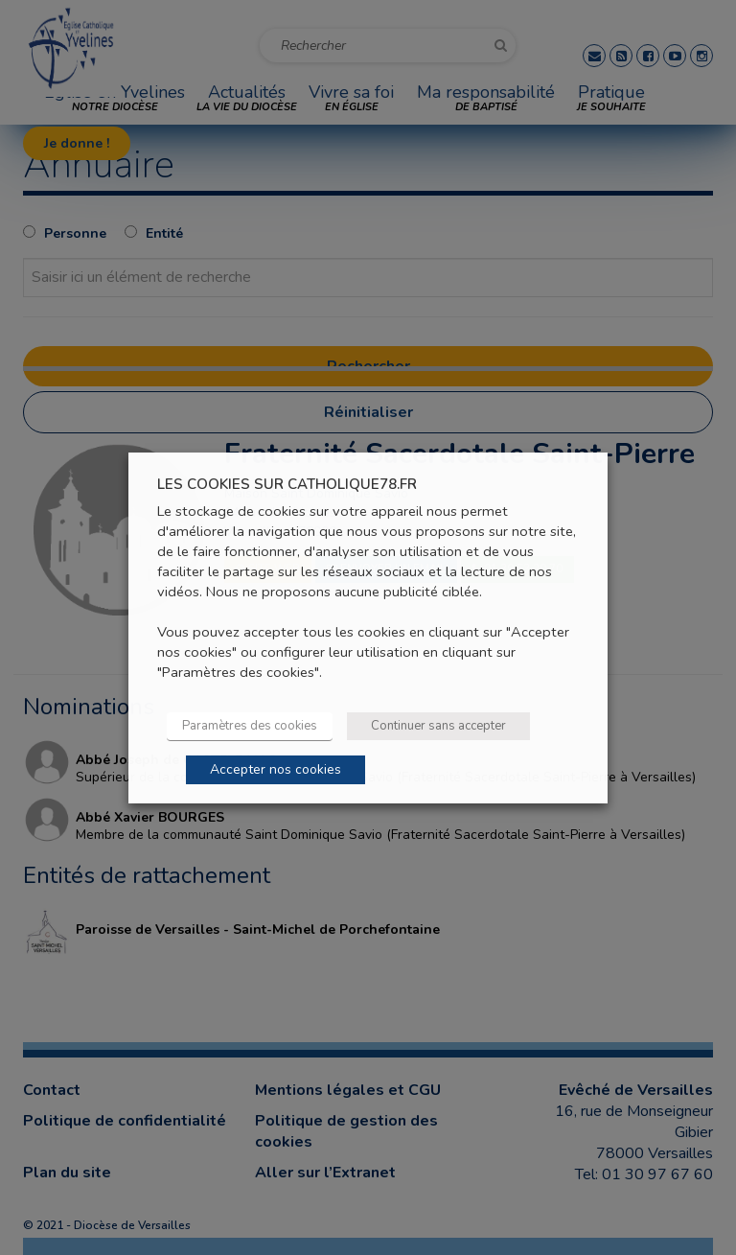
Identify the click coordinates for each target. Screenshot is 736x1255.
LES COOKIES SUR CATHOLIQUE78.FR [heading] (287, 484)
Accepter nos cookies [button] (275, 769)
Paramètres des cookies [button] (249, 725)
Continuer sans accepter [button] (438, 725)
